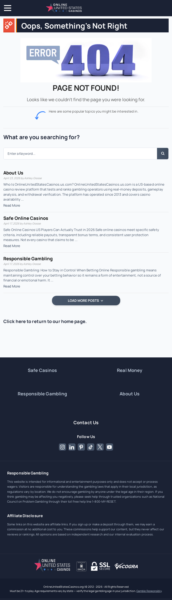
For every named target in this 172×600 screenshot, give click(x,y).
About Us (13, 173)
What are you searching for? (41, 137)
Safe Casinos (42, 370)
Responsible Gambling (28, 259)
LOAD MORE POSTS (85, 300)
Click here (14, 321)
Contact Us (86, 423)
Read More (11, 205)
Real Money (129, 370)
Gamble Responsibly (148, 591)
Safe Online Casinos (25, 218)
